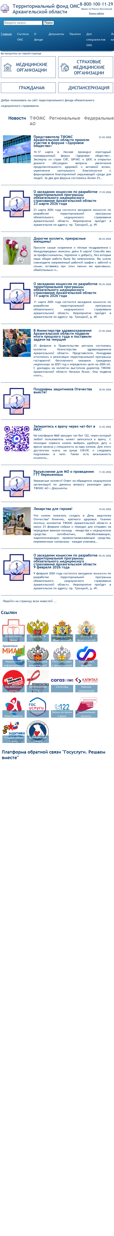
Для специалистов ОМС (95, 39)
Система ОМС (23, 36)
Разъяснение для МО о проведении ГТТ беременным (64, 473)
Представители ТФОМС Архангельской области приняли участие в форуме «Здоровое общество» (61, 141)
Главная (6, 34)
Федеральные (99, 118)
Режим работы (96, 13)
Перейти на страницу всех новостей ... (30, 601)
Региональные (64, 118)
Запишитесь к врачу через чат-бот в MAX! (64, 427)
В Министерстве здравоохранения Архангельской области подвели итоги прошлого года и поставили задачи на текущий (63, 334)
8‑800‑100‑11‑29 (96, 4)
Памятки (75, 34)
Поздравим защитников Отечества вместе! (63, 390)
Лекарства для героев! (53, 509)
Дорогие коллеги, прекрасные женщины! (60, 239)
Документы (56, 34)
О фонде (38, 36)
